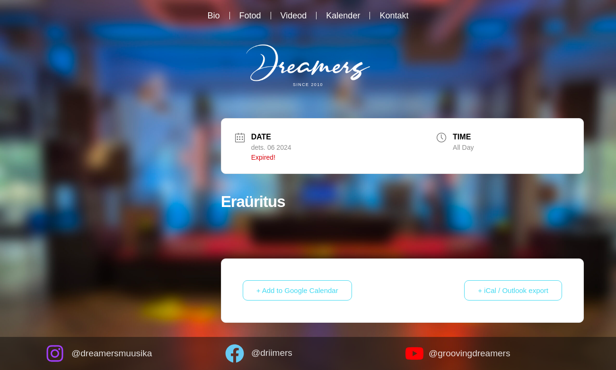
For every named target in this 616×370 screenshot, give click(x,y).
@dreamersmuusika (111, 353)
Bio (214, 15)
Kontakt (393, 15)
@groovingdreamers (469, 353)
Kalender (343, 15)
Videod (294, 15)
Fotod (250, 15)
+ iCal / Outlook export (513, 290)
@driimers (271, 353)
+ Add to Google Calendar (297, 290)
